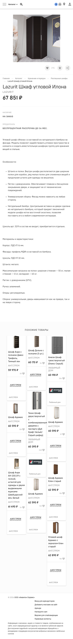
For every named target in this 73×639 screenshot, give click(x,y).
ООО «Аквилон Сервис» (24, 597)
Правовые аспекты (43, 619)
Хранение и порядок (36, 78)
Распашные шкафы (59, 78)
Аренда (38, 608)
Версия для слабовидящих (46, 615)
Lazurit (8, 92)
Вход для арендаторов (45, 601)
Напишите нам (41, 612)
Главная (6, 78)
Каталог (18, 78)
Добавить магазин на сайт (46, 605)
